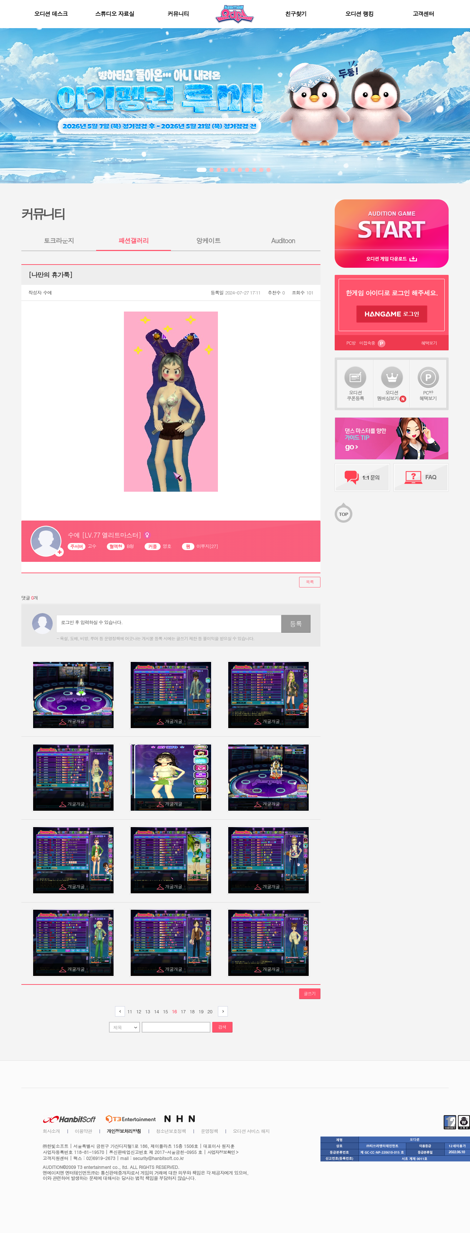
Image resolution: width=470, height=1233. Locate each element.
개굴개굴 (77, 721)
